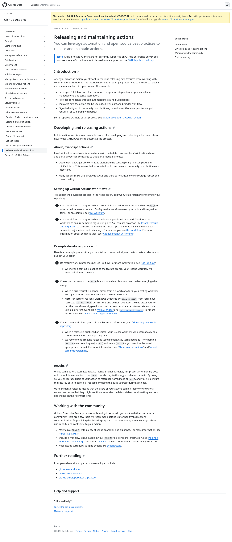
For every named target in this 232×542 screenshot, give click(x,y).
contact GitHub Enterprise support (179, 19)
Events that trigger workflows (101, 313)
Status (96, 531)
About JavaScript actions (73, 147)
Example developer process (75, 246)
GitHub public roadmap (141, 60)
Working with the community (81, 405)
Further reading (69, 455)
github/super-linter (69, 469)
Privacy (87, 531)
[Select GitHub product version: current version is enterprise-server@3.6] (47, 5)
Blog (130, 531)
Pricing (105, 531)
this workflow (97, 213)
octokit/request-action (71, 473)
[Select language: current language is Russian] (227, 4)
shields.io (102, 441)
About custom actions (131, 347)
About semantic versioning (118, 233)
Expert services (118, 531)
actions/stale (114, 445)
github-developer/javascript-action (122, 117)
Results (61, 366)
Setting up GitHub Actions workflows (82, 189)
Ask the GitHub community (68, 506)
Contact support (63, 511)
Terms (79, 531)
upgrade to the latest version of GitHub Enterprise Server (107, 19)
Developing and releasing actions (84, 127)
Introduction (67, 71)
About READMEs (69, 433)
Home (8, 13)
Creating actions (80, 28)
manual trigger (105, 309)
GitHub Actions (15, 20)
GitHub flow (148, 263)
